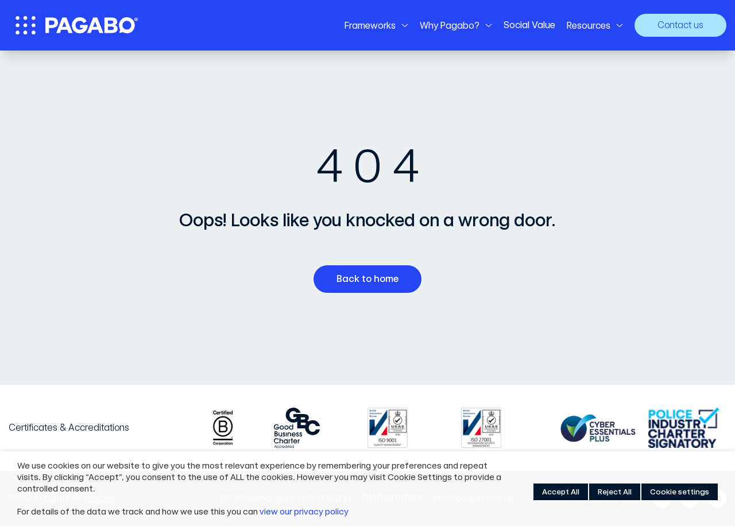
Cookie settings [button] (679, 492)
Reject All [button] (615, 492)
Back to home (371, 279)
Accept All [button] (560, 492)
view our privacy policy (304, 511)
